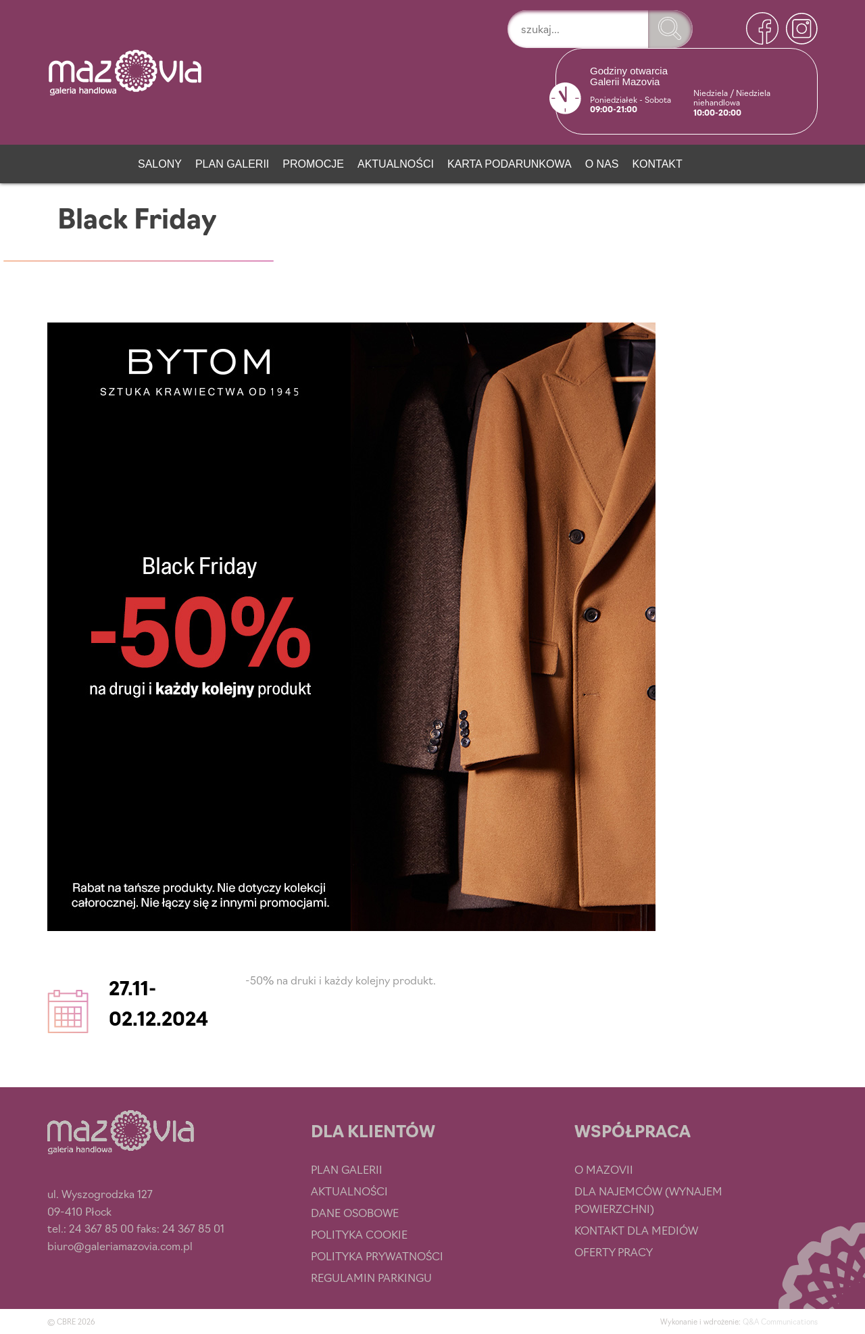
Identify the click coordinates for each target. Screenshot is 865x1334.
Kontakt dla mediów (636, 1229)
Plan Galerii (232, 164)
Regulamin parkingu (371, 1277)
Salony (160, 164)
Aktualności (395, 164)
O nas (602, 164)
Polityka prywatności (377, 1255)
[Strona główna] (63, 161)
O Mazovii (603, 1169)
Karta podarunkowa (509, 164)
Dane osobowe (355, 1212)
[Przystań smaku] (108, 161)
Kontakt (657, 164)
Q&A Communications (780, 1321)
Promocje (313, 164)
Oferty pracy (613, 1251)
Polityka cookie (359, 1233)
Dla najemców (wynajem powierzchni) (648, 1199)
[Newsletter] (712, 161)
